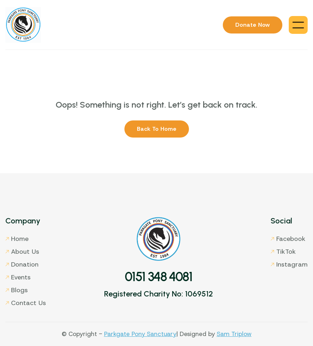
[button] (298, 25)
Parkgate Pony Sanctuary (140, 334)
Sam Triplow (234, 334)
